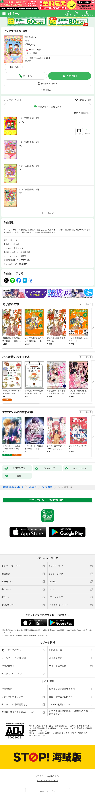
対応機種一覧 (55, 630)
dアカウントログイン (12, 654)
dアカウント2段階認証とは (15, 685)
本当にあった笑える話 (21, 233)
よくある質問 (55, 638)
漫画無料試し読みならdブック (12, 467)
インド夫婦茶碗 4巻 (29, 170)
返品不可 (28, 44)
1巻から (77, 93)
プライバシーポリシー (12, 677)
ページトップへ (47, 772)
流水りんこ (29, 37)
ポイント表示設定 (57, 646)
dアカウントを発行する (47, 756)
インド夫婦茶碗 (20, 237)
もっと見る (84, 285)
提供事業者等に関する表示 (62, 669)
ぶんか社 (15, 225)
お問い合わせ (8, 646)
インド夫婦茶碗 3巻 (29, 146)
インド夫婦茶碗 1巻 (29, 98)
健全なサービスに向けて (61, 677)
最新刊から (86, 93)
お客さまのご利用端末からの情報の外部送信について (68, 692)
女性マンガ (18, 229)
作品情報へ (46, 70)
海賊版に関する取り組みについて (18, 692)
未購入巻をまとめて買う (50, 87)
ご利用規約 (7, 669)
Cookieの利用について (60, 685)
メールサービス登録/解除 (14, 638)
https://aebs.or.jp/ (38, 716)
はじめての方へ (11, 630)
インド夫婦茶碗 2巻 (29, 122)
